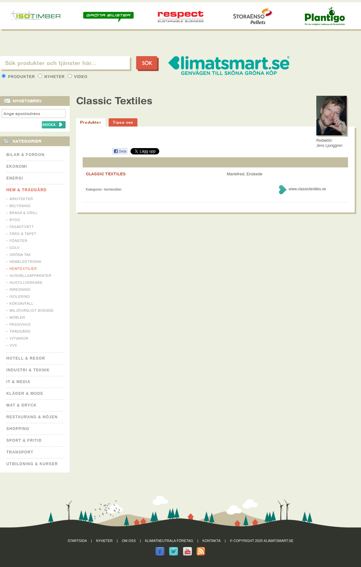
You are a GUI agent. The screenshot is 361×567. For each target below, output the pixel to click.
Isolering (20, 296)
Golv (15, 248)
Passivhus (20, 324)
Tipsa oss (123, 122)
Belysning (20, 206)
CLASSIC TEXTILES (106, 173)
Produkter (19, 77)
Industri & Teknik (28, 370)
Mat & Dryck (21, 405)
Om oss (129, 541)
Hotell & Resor (25, 358)
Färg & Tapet (23, 234)
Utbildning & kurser (32, 464)
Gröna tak (20, 255)
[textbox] (65, 62)
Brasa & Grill (24, 213)
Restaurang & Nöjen (32, 417)
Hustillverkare (26, 282)
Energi (14, 178)
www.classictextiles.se (307, 189)
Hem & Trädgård (26, 190)
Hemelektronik (25, 262)
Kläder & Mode (24, 393)
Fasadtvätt (22, 227)
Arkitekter (21, 199)
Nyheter (52, 77)
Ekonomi (16, 166)
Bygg (15, 220)
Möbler (17, 317)
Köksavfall (22, 303)
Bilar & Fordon (25, 155)
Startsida (77, 541)
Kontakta (211, 541)
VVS (13, 345)
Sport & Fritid (24, 440)
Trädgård (20, 331)
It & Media (18, 382)
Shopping (17, 429)
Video (78, 77)
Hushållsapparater (30, 275)
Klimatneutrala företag (169, 541)
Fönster (18, 241)
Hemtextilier (23, 268)
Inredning (20, 289)
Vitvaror (19, 338)
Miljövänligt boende (32, 310)
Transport (19, 452)
